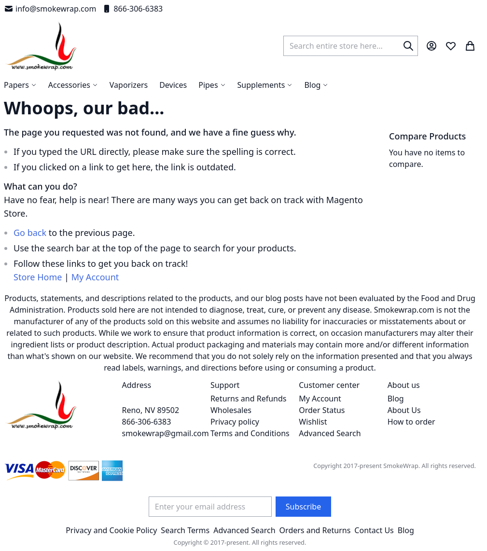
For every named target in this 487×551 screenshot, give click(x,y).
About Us (404, 410)
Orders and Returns (315, 530)
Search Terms (185, 530)
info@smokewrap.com (50, 8)
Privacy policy (234, 421)
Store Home (38, 277)
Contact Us (373, 530)
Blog (396, 398)
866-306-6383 (132, 8)
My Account (95, 277)
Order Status (322, 410)
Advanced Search (330, 433)
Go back (30, 232)
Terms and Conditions (250, 433)
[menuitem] (316, 85)
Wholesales (230, 410)
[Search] (408, 46)
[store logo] (41, 45)
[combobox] (350, 46)
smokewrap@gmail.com (165, 433)
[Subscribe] (303, 506)
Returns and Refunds (248, 398)
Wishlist (313, 421)
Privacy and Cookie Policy (111, 530)
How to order (411, 421)
